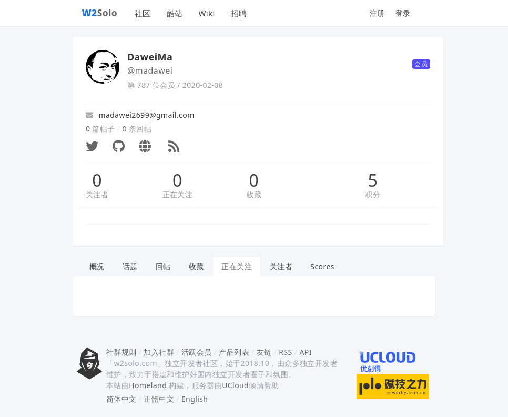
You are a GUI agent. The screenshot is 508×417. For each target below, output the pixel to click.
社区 (143, 13)
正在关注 (177, 194)
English (194, 399)
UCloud (235, 385)
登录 (403, 13)
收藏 (254, 194)
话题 (130, 266)
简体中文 (121, 399)
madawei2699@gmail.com (140, 115)
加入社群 (159, 352)
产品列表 (234, 352)
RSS (285, 352)
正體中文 (159, 399)
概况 (97, 266)
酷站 (175, 13)
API (305, 352)
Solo (100, 12)
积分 (372, 194)
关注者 (97, 194)
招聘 (239, 13)
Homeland (148, 385)
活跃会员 (196, 352)
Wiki (206, 13)
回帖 (163, 266)
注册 (377, 13)
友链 (264, 352)
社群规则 (121, 352)
